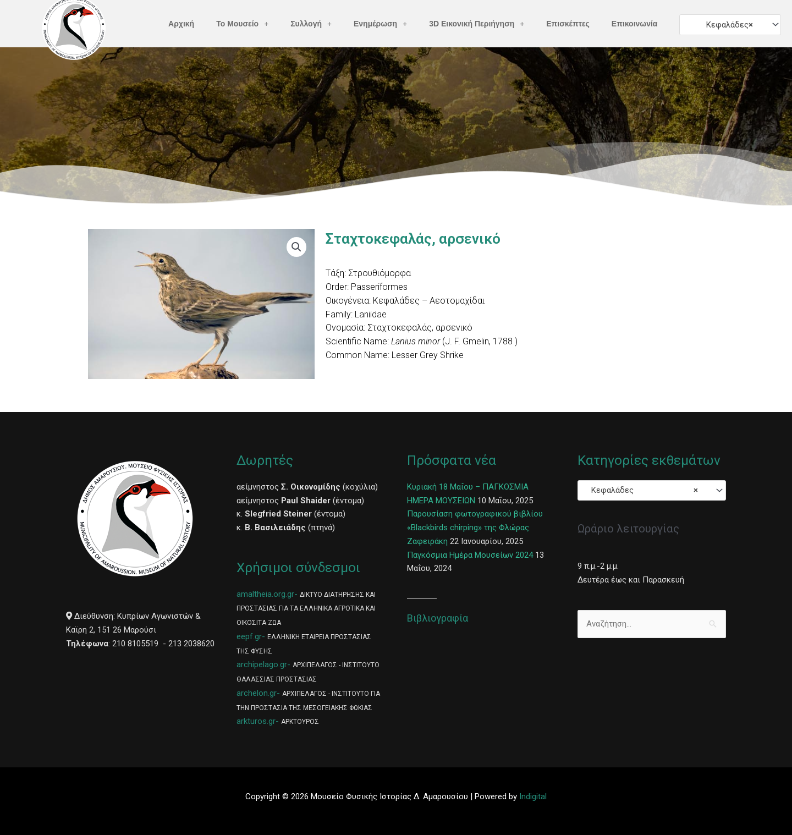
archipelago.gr (262, 664)
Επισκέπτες (568, 23)
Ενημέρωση (380, 23)
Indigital (533, 796)
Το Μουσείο (242, 23)
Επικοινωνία (635, 23)
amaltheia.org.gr (265, 594)
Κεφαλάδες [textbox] (726, 24)
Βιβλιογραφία (437, 618)
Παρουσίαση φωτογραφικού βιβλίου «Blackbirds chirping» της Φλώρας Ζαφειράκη (475, 527)
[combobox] (729, 24)
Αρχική (181, 23)
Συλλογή (311, 23)
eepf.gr (249, 636)
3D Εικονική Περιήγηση (476, 23)
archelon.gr (257, 693)
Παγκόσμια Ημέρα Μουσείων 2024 (470, 555)
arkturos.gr (256, 721)
